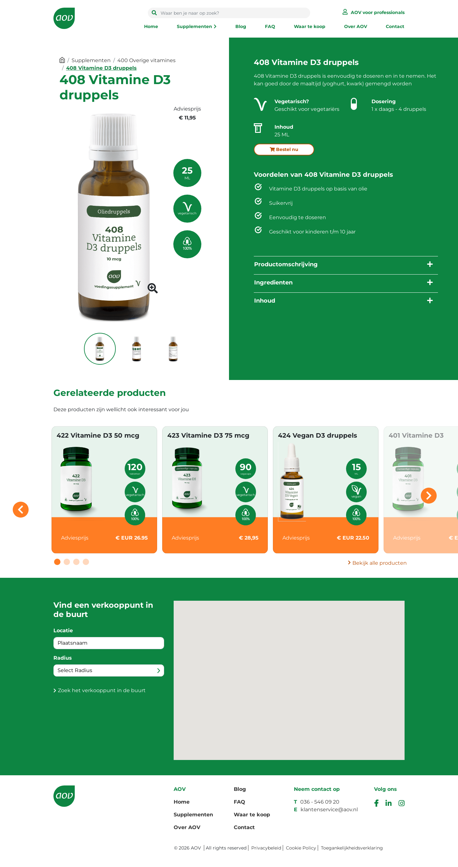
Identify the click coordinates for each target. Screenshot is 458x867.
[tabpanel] (104, 490)
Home (151, 26)
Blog (240, 26)
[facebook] (376, 804)
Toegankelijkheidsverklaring (352, 848)
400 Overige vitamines (146, 60)
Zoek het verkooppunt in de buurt (102, 690)
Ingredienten (273, 282)
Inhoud (264, 300)
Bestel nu (284, 149)
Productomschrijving (286, 264)
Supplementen (194, 26)
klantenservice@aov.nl (329, 809)
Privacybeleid (266, 848)
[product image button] (153, 290)
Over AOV (355, 26)
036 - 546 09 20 (319, 802)
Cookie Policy (301, 848)
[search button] (154, 13)
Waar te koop (309, 26)
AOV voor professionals (378, 12)
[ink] (388, 804)
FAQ (270, 26)
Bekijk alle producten (379, 563)
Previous (21, 510)
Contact (395, 26)
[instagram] (402, 804)
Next (429, 496)
